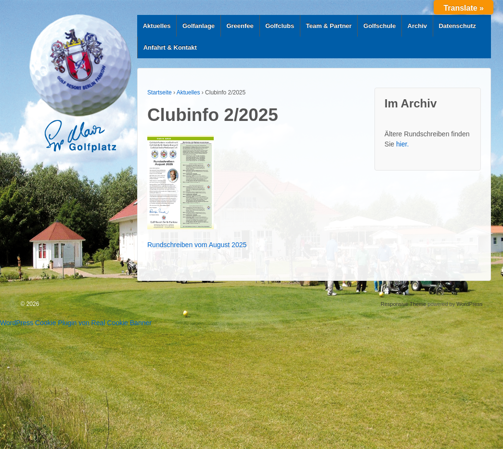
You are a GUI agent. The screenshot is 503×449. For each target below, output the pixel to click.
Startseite (159, 92)
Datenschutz (457, 25)
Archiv (417, 25)
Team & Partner (329, 25)
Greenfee (239, 25)
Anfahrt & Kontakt (170, 47)
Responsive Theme (403, 304)
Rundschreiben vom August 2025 (196, 245)
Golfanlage (198, 25)
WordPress (469, 304)
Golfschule (379, 25)
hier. (402, 144)
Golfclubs (279, 25)
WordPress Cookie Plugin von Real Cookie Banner (76, 323)
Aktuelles (157, 25)
